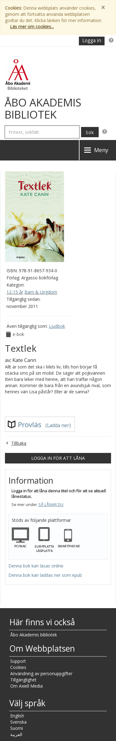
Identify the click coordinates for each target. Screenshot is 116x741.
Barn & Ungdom (40, 292)
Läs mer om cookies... (32, 26)
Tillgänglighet (23, 680)
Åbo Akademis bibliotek (33, 635)
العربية (16, 734)
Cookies (18, 667)
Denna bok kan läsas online (35, 566)
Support (18, 661)
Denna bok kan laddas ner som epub (45, 575)
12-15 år (14, 292)
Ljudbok (57, 326)
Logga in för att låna (58, 458)
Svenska (18, 722)
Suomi (16, 728)
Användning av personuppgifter (41, 673)
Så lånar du (50, 504)
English (17, 716)
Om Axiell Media (26, 686)
